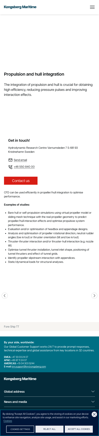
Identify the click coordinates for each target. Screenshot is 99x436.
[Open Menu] (92, 7)
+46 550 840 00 (24, 166)
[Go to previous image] (4, 295)
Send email (20, 160)
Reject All (49, 429)
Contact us (21, 180)
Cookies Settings (20, 429)
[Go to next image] (94, 295)
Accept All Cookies (79, 429)
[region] (49, 423)
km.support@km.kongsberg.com (29, 366)
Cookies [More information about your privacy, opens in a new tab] (8, 421)
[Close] (94, 414)
